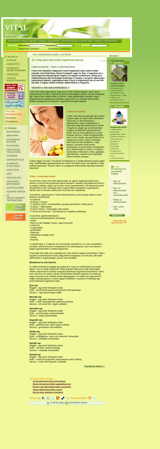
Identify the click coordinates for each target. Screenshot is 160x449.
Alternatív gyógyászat (13, 164)
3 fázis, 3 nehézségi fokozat (63, 67)
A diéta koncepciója (39, 67)
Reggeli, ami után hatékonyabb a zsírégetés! (52, 387)
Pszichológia (14, 178)
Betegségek (13, 132)
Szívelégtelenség (13, 114)
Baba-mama (13, 135)
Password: (51, 45)
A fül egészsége (117, 61)
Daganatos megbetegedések (16, 69)
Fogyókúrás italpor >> (94, 366)
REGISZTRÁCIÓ (14, 41)
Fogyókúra (13, 146)
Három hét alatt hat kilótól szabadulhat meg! (52, 384)
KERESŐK (42, 41)
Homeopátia (13, 64)
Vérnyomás (10, 118)
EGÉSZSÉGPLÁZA (110, 41)
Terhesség (13, 74)
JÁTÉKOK (98, 41)
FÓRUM (24, 41)
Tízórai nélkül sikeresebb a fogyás (47, 390)
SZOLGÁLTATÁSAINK (69, 41)
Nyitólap (11, 60)
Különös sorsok (16, 192)
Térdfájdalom (11, 121)
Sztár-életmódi (15, 188)
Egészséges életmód (13, 140)
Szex (9, 174)
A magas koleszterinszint (16, 79)
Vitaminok (12, 156)
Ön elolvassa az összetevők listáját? (118, 171)
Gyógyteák (13, 170)
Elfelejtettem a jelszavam (60, 49)
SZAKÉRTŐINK (54, 41)
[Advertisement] (80, 8)
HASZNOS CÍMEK (86, 41)
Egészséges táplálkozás (14, 151)
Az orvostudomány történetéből (16, 198)
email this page (57, 402)
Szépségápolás (15, 160)
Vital (35, 55)
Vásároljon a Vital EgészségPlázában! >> (50, 87)
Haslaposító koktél (118, 127)
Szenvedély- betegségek (13, 182)
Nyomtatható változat (78, 402)
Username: (24, 45)
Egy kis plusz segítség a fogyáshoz (48, 392)
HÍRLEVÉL (33, 41)
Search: (86, 45)
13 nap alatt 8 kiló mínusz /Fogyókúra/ (49, 381)
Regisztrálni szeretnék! (33, 49)
